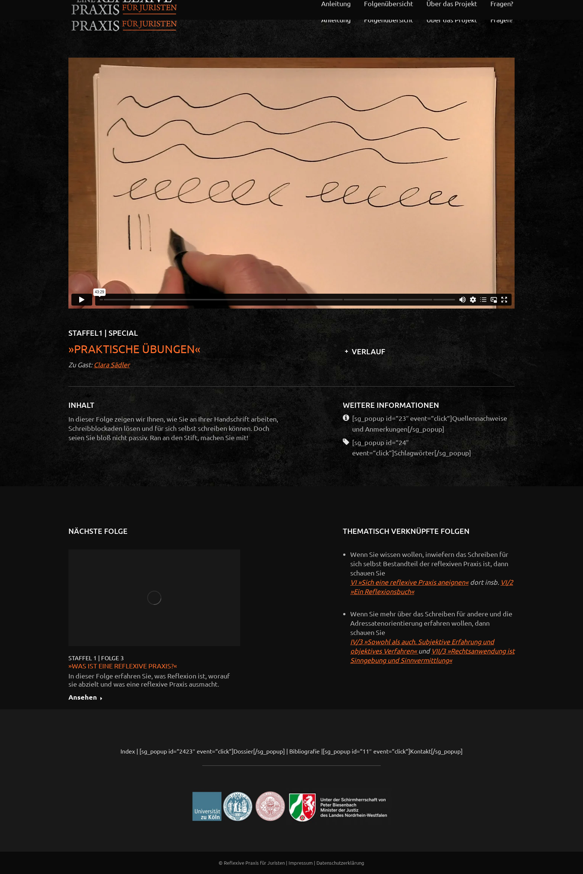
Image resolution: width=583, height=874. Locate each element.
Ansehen (85, 697)
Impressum (301, 863)
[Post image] (154, 597)
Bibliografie (304, 751)
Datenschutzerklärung (340, 863)
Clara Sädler (112, 364)
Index (127, 751)
